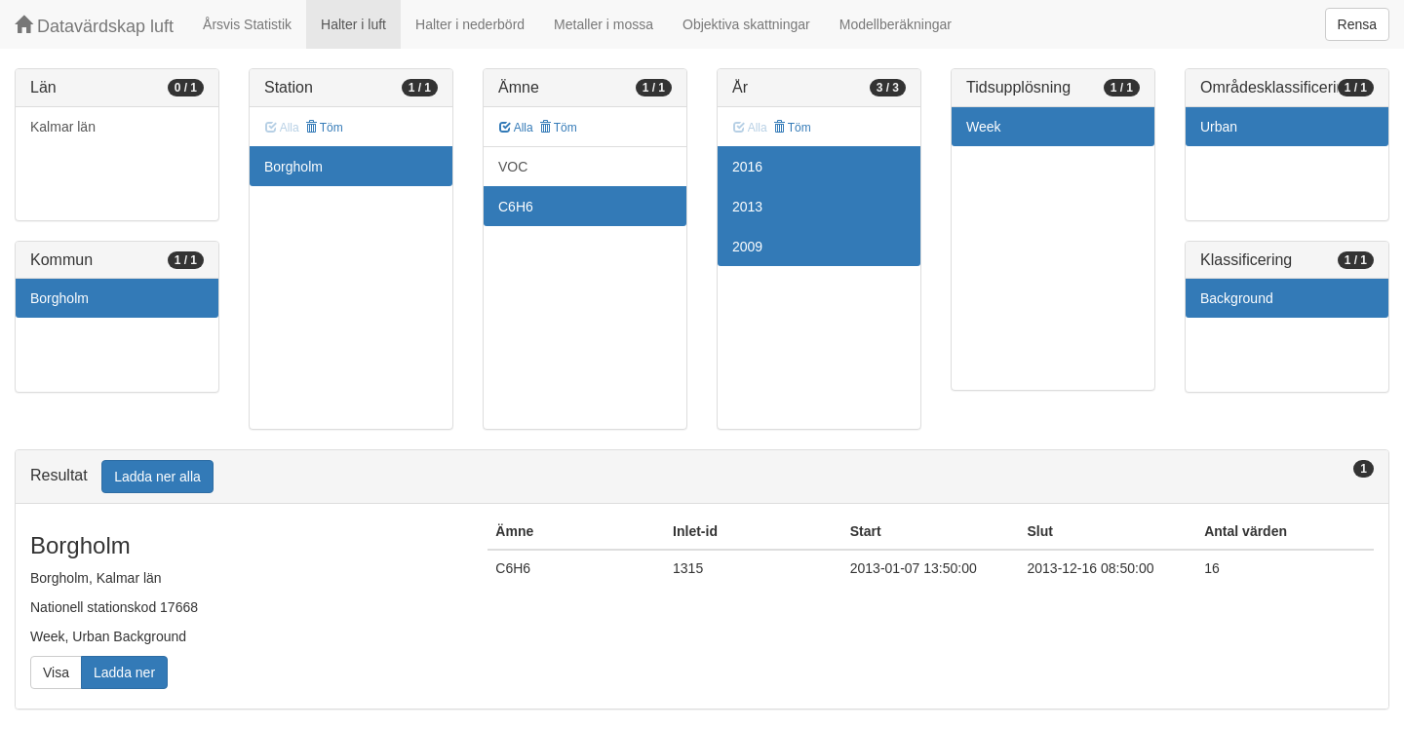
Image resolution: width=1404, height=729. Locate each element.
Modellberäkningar (895, 24)
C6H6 (515, 206)
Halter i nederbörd (470, 24)
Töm (324, 127)
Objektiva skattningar (746, 24)
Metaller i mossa (603, 24)
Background (1236, 298)
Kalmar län (63, 126)
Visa (56, 672)
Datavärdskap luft (94, 26)
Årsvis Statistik (247, 24)
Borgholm (59, 298)
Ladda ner (124, 672)
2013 (747, 206)
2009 (747, 246)
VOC (512, 166)
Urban (1218, 126)
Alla (516, 127)
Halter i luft (353, 24)
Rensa (1357, 24)
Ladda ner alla (157, 476)
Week (983, 126)
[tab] (702, 477)
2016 (747, 166)
